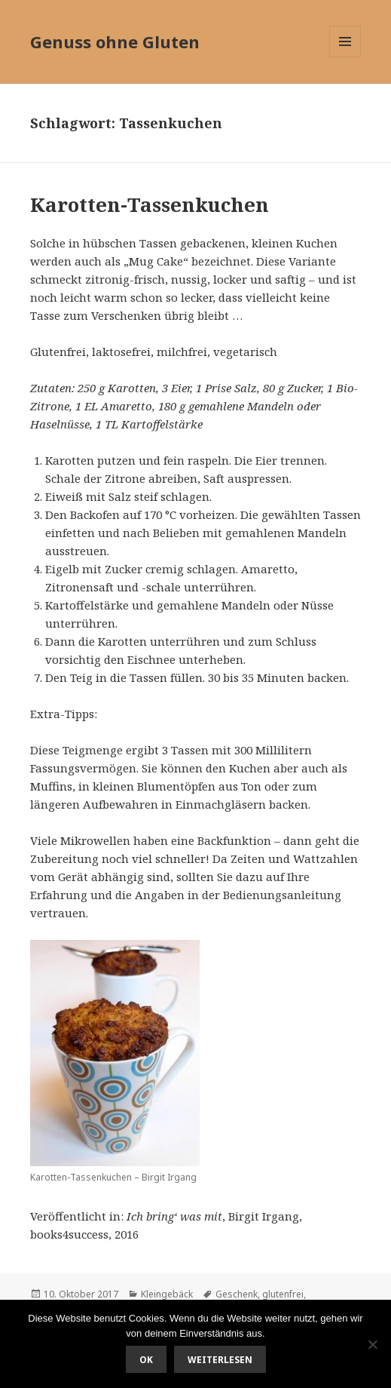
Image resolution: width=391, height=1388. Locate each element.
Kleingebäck (167, 1294)
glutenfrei (283, 1294)
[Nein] (372, 1344)
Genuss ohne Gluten (115, 41)
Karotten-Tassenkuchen (149, 204)
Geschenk (236, 1294)
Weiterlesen (220, 1359)
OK (146, 1359)
